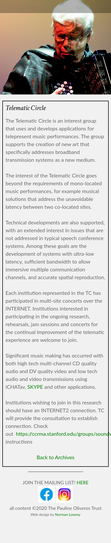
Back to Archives (56, 457)
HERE (83, 482)
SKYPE (35, 387)
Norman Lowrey (67, 514)
